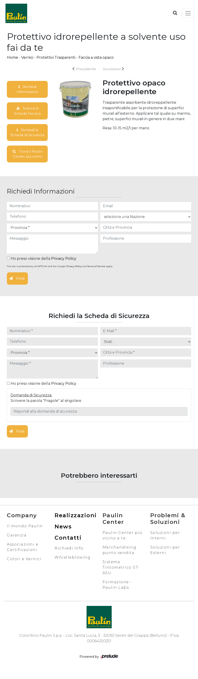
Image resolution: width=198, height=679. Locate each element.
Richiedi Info (69, 557)
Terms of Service (96, 275)
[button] (175, 13)
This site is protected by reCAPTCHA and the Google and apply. (60, 275)
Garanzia (16, 544)
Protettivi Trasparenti (56, 57)
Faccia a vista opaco (96, 57)
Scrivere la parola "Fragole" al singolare (46, 409)
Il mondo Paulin (25, 535)
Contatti (68, 546)
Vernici (27, 57)
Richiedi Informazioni (27, 90)
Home (12, 57)
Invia (16, 287)
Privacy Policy (63, 267)
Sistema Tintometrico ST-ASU (121, 576)
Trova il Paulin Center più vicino (27, 162)
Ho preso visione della (41, 267)
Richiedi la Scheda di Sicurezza (27, 137)
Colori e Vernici (24, 567)
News (63, 535)
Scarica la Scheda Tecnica (27, 112)
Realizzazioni (76, 524)
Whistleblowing (72, 566)
